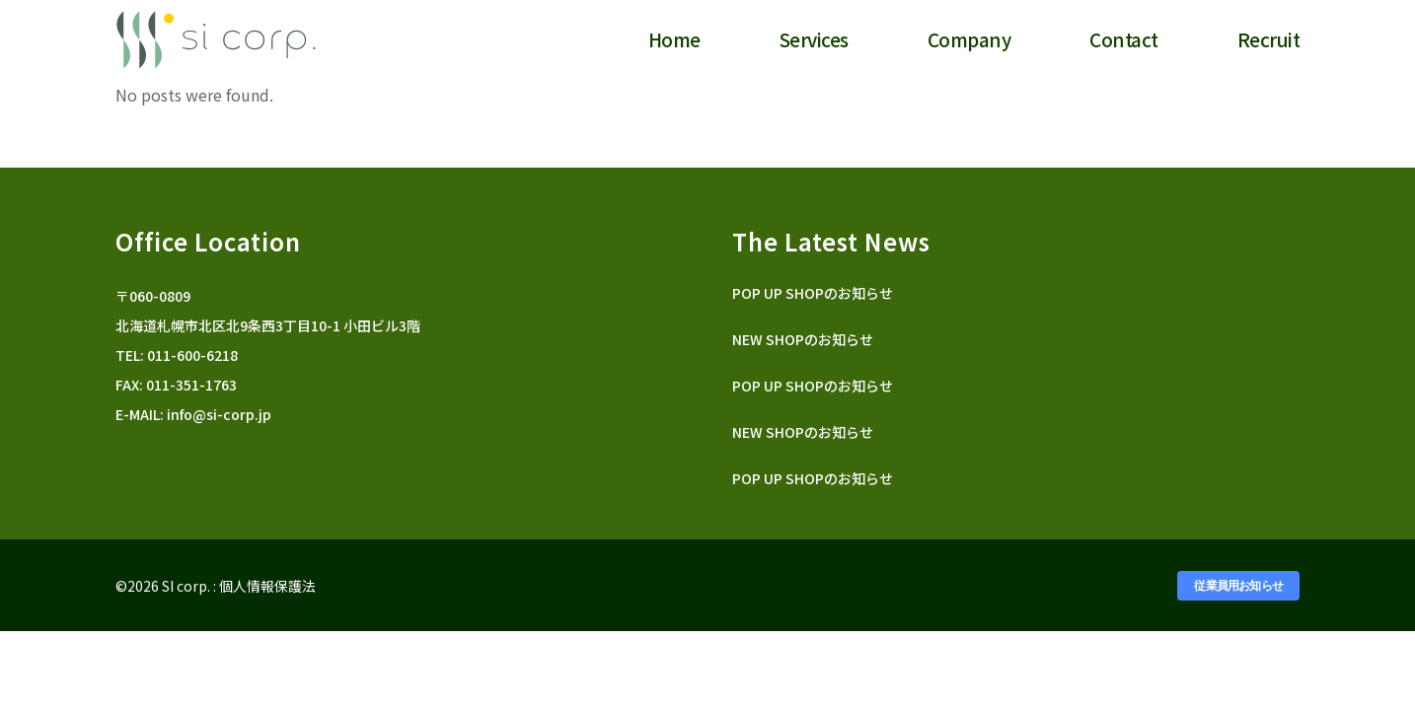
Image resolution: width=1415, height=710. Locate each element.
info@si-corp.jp (219, 414)
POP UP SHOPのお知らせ (812, 293)
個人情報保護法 (267, 586)
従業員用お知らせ (1238, 586)
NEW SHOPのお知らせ (802, 339)
